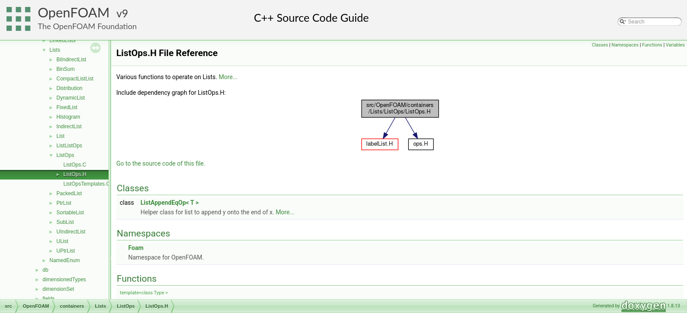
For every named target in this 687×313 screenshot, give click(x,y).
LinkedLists (62, 40)
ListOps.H (74, 174)
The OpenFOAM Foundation (87, 26)
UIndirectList (70, 232)
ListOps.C (74, 165)
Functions (652, 45)
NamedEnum (64, 260)
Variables (675, 45)
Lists (54, 50)
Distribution (69, 88)
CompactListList (74, 79)
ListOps (65, 155)
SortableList (70, 213)
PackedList (69, 193)
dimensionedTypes (64, 279)
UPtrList (65, 251)
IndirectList (69, 126)
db (45, 270)
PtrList (63, 203)
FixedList (66, 107)
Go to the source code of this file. (160, 163)
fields (49, 299)
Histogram (68, 117)
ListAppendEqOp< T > (170, 202)
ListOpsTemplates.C (86, 184)
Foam (135, 247)
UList (62, 241)
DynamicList (70, 98)
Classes (600, 45)
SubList (65, 222)
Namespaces (624, 45)
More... (228, 76)
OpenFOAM (74, 12)
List (60, 136)
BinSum (65, 69)
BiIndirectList (71, 60)
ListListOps (69, 146)
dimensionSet (58, 289)
